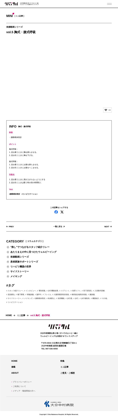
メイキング (16, 276)
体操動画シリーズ (19, 257)
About (15, 373)
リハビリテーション (30, 194)
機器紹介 (95, 298)
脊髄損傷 (30, 295)
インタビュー (31, 291)
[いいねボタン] (106, 110)
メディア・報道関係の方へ (24, 391)
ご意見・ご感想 (67, 373)
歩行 (76, 298)
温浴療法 (11, 295)
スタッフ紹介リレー (15, 291)
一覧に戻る (57, 226)
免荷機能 (61, 298)
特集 (62, 361)
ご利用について (19, 386)
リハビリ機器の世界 (20, 266)
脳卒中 (38, 295)
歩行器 (69, 298)
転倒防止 (51, 298)
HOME (9, 315)
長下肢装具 (87, 291)
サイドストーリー (19, 271)
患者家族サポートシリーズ (24, 261)
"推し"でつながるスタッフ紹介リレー (29, 247)
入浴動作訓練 (100, 291)
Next (106, 226)
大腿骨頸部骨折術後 (61, 295)
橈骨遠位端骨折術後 (79, 295)
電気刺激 (42, 291)
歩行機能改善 (53, 291)
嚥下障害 (20, 295)
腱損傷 (92, 295)
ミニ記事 (21, 315)
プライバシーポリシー (22, 382)
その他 (104, 298)
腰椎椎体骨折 (15, 194)
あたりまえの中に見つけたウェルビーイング (33, 252)
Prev (11, 226)
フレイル (47, 295)
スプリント (65, 291)
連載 (13, 367)
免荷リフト (76, 291)
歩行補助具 (85, 298)
